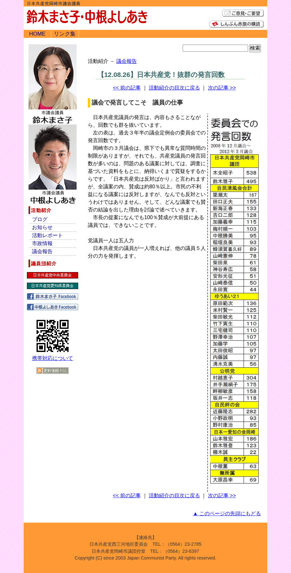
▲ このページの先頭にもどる (227, 513)
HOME (37, 34)
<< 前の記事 (127, 87)
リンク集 (65, 34)
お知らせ (42, 227)
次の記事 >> (222, 87)
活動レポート (47, 235)
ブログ (39, 219)
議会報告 (126, 61)
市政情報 (42, 243)
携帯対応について (52, 358)
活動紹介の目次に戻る (174, 87)
